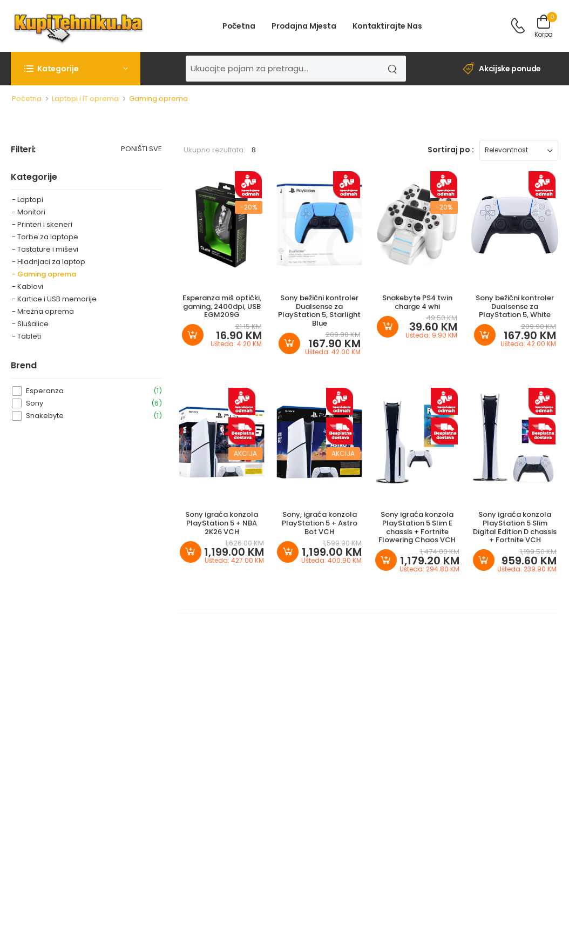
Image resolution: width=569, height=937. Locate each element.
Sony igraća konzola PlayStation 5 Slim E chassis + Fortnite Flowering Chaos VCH (417, 527)
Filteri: (23, 150)
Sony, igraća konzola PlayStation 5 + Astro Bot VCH (319, 522)
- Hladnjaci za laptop (48, 262)
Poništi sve (141, 149)
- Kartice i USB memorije (54, 299)
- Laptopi (27, 199)
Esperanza (94, 391)
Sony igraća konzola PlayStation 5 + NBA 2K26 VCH (221, 522)
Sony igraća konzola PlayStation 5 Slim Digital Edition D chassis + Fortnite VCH (515, 527)
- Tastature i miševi (45, 249)
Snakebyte (94, 415)
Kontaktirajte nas (387, 26)
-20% (248, 207)
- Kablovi (27, 286)
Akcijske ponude (501, 69)
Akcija (245, 453)
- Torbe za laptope (45, 237)
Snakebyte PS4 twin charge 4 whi (417, 302)
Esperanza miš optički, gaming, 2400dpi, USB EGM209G (221, 306)
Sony (94, 403)
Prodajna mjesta (304, 26)
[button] (75, 68)
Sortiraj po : (451, 149)
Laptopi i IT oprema (85, 98)
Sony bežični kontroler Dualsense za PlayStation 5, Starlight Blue (319, 310)
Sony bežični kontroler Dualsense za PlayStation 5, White (515, 306)
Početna (238, 26)
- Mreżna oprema (43, 311)
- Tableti (26, 336)
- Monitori (28, 212)
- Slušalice (30, 324)
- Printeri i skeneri (42, 224)
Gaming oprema (158, 98)
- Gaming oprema (44, 274)
